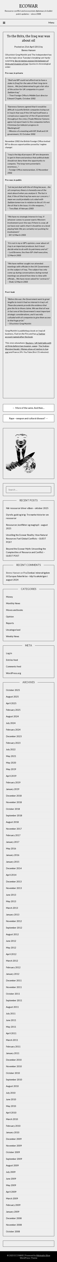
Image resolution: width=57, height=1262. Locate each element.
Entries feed (12, 660)
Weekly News (12, 636)
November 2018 (14, 802)
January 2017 (12, 842)
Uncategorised (13, 629)
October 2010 (13, 1073)
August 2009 (12, 1165)
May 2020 (11, 762)
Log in (9, 653)
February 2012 (13, 967)
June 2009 (11, 1178)
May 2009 (11, 1185)
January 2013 (12, 914)
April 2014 (11, 874)
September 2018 (14, 815)
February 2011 (13, 1046)
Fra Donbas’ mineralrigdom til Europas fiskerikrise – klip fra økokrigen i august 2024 (28, 576)
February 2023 (13, 743)
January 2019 (12, 789)
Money (9, 596)
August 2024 (12, 716)
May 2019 (11, 769)
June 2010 (11, 1099)
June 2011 (11, 1020)
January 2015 (12, 861)
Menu (51, 22)
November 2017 (14, 828)
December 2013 (14, 881)
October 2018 (13, 809)
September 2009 (14, 1159)
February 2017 (13, 835)
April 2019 (11, 776)
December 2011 (14, 980)
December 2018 (14, 795)
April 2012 (11, 954)
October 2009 (13, 1152)
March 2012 (12, 960)
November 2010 (14, 1066)
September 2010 (14, 1079)
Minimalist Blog (43, 1255)
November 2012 (14, 921)
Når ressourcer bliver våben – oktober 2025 (27, 508)
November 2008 (14, 1224)
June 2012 (11, 941)
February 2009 (13, 1205)
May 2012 (11, 947)
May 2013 (11, 901)
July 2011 (10, 1013)
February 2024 (13, 729)
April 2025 (11, 703)
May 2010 (11, 1106)
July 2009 (10, 1172)
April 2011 (11, 1033)
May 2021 (11, 756)
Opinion (10, 616)
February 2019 (13, 782)
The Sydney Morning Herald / (27, 349)
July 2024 (10, 723)
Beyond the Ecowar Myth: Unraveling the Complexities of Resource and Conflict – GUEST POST (26, 552)
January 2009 (12, 1211)
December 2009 (14, 1139)
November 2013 (14, 888)
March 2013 (12, 908)
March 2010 (12, 1119)
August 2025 (12, 696)
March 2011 (12, 1040)
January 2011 (12, 1053)
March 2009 (12, 1198)
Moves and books (14, 610)
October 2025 (13, 690)
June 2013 (11, 894)
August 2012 (12, 934)
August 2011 (12, 1007)
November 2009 (14, 1145)
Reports (10, 623)
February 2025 (13, 709)
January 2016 (12, 855)
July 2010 (10, 1092)
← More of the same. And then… (29, 407)
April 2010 (11, 1112)
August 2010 (12, 1086)
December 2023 (14, 736)
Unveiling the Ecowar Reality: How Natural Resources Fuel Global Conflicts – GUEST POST (27, 538)
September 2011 (14, 1000)
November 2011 (14, 987)
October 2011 (13, 993)
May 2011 (11, 1026)
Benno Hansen (28, 50)
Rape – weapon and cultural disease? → (28, 418)
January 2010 (12, 1132)
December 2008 (14, 1218)
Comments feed (13, 666)
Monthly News (13, 603)
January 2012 (12, 974)
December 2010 (14, 1059)
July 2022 (10, 749)
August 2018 (12, 822)
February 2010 (13, 1125)
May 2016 (11, 848)
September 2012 (14, 927)
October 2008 (13, 1231)
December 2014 (14, 868)
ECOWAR (28, 6)
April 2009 (11, 1191)
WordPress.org (13, 673)
